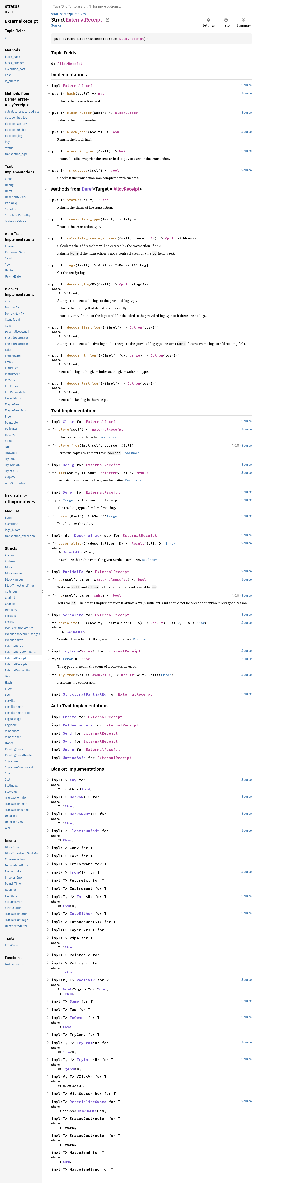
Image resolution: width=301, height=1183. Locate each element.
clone (64, 429)
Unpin (68, 749)
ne (61, 595)
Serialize (73, 615)
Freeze (70, 716)
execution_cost (81, 151)
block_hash (77, 132)
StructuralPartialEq (84, 694)
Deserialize (86, 535)
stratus (56, 14)
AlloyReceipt (131, 39)
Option (171, 238)
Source (56, 25)
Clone (68, 421)
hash (71, 93)
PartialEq (73, 571)
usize (135, 355)
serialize (68, 623)
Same (74, 1001)
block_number (79, 113)
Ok (178, 623)
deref (64, 516)
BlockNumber (126, 113)
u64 (151, 238)
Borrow (76, 797)
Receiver (86, 980)
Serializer (75, 632)
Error (170, 543)
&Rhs (98, 595)
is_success (77, 170)
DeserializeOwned (88, 1101)
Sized (85, 789)
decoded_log (78, 284)
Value (87, 651)
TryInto (85, 1059)
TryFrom (71, 651)
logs (71, 265)
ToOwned (78, 1017)
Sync (67, 741)
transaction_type (83, 219)
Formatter (107, 473)
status (73, 200)
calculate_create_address (92, 238)
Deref (87, 189)
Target (69, 500)
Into (81, 896)
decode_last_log (82, 383)
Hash (102, 93)
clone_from (69, 445)
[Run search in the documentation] (151, 6)
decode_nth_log (81, 355)
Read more (108, 437)
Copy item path (107, 19)
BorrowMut (80, 813)
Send (67, 733)
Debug (68, 464)
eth (65, 14)
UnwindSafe (74, 757)
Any (73, 780)
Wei (122, 151)
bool (115, 170)
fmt (62, 473)
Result (142, 473)
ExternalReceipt (80, 85)
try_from (67, 675)
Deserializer (74, 552)
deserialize (70, 543)
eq (61, 579)
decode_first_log (83, 327)
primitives (78, 14)
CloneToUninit (84, 830)
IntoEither (81, 913)
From (74, 872)
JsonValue (101, 675)
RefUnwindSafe (78, 725)
